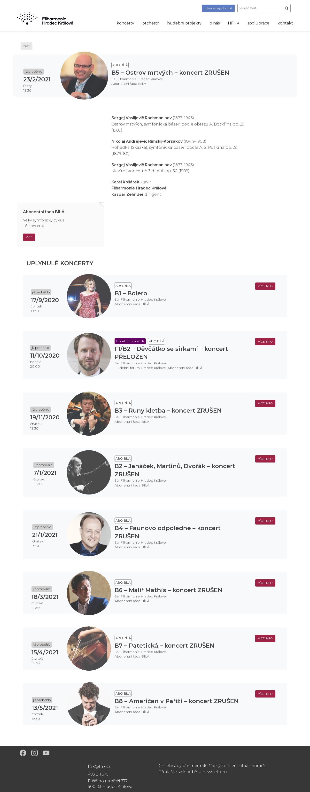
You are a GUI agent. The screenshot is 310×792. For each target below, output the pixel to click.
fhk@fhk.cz (99, 766)
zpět (26, 46)
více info (265, 286)
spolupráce (258, 23)
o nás (215, 23)
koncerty (125, 23)
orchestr (150, 23)
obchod (218, 8)
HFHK (233, 23)
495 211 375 (98, 774)
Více (29, 237)
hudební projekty (184, 23)
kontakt (285, 23)
